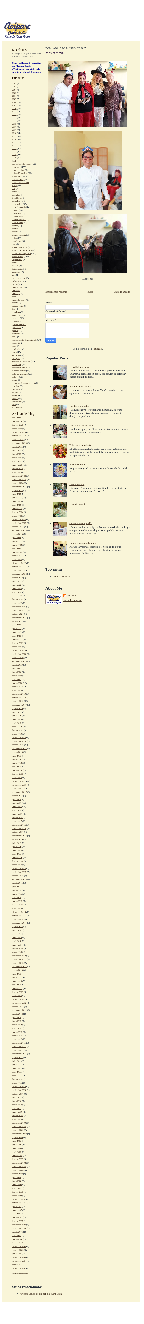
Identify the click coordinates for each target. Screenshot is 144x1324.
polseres (15, 321)
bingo (14, 191)
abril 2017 (16, 810)
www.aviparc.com (20, 1274)
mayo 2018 (17, 763)
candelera (16, 201)
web (14, 404)
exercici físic (17, 256)
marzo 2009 (17, 1155)
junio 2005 (16, 1253)
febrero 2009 (17, 1159)
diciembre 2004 (19, 1257)
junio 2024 (16, 497)
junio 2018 (16, 759)
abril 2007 (16, 1214)
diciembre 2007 (19, 1199)
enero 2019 (17, 734)
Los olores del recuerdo (81, 425)
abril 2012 (16, 1028)
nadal (14, 303)
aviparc (72, 595)
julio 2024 (16, 494)
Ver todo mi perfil (72, 600)
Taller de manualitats (80, 445)
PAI (13, 309)
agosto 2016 (17, 839)
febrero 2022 (17, 599)
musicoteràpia (18, 300)
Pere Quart (16, 315)
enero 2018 (17, 777)
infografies (16, 281)
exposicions (17, 259)
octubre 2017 (18, 788)
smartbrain (16, 364)
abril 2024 (16, 505)
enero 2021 (17, 646)
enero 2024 (17, 516)
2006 (14, 96)
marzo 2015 (17, 901)
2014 (14, 120)
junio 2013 (16, 977)
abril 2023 (16, 548)
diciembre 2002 (19, 1268)
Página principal (61, 576)
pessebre (15, 318)
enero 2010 (17, 1119)
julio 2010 (16, 1097)
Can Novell (17, 198)
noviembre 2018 (19, 741)
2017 (14, 130)
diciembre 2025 (19, 432)
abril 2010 (16, 1108)
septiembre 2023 (19, 530)
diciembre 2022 (19, 563)
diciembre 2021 (19, 606)
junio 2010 (16, 1101)
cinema (15, 210)
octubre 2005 (18, 1250)
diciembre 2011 (19, 1043)
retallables (16, 349)
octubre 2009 (18, 1130)
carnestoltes (17, 204)
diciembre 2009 (19, 1123)
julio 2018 (16, 756)
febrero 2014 (17, 948)
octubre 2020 (18, 657)
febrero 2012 (17, 1035)
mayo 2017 (17, 806)
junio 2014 (16, 934)
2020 (14, 139)
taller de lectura (19, 370)
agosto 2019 (17, 708)
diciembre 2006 (19, 1224)
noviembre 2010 (19, 1090)
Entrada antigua (122, 291)
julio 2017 (16, 799)
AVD (14, 185)
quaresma (16, 333)
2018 (14, 133)
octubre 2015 (18, 876)
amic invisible (18, 170)
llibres (15, 284)
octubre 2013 (18, 963)
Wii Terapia (17, 407)
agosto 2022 (17, 577)
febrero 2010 (17, 1115)
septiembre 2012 (19, 1010)
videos (15, 398)
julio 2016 (16, 843)
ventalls (15, 395)
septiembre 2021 (19, 617)
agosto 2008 (17, 1173)
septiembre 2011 (19, 1053)
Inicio (90, 291)
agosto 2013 (17, 970)
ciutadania (16, 213)
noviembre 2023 (19, 523)
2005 (14, 93)
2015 (14, 124)
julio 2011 (16, 1061)
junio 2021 (16, 628)
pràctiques (16, 327)
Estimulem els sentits (80, 386)
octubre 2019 (18, 701)
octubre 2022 (18, 570)
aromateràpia (17, 179)
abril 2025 (16, 461)
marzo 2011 (17, 1075)
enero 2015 (17, 908)
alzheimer (16, 167)
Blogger (98, 348)
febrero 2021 (17, 643)
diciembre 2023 (19, 519)
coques (15, 229)
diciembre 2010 (19, 1086)
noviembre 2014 (19, 915)
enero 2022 (17, 603)
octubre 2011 (17, 1050)
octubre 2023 (18, 526)
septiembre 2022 (19, 574)
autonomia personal (20, 182)
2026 (14, 157)
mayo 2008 (17, 1184)
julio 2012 (16, 1017)
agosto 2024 (17, 490)
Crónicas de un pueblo (80, 523)
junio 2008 (16, 1181)
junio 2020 (16, 672)
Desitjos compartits (79, 406)
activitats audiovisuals (21, 164)
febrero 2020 (17, 686)
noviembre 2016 (19, 828)
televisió (15, 386)
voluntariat (16, 401)
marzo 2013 (17, 988)
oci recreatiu (17, 306)
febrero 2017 (17, 817)
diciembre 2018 (19, 737)
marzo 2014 (17, 945)
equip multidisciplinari (22, 250)
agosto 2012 (17, 1014)
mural (14, 296)
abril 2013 (16, 984)
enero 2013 (17, 995)
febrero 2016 (17, 861)
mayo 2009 (17, 1148)
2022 (14, 145)
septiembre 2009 (19, 1133)
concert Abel (17, 216)
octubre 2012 (18, 1006)
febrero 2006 (17, 1243)
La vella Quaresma (79, 366)
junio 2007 (16, 1206)
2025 (14, 154)
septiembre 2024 (19, 486)
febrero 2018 (17, 774)
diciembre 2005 (19, 1246)
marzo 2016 (17, 857)
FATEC (15, 265)
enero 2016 (17, 864)
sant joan (16, 355)
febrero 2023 (17, 555)
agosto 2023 (17, 534)
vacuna (15, 392)
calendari (16, 195)
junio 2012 (16, 1021)
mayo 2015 (17, 894)
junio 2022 (16, 585)
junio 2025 (16, 454)
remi (14, 346)
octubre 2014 (18, 919)
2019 (14, 136)
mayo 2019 (17, 719)
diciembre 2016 (19, 825)
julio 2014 (16, 930)
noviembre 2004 (19, 1261)
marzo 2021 (17, 639)
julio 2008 (16, 1177)
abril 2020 (16, 679)
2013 (14, 117)
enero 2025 (17, 472)
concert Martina (19, 219)
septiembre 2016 (19, 835)
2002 (14, 83)
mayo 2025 (17, 457)
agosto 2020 (17, 665)
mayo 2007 (17, 1210)
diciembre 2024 (19, 476)
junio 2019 (16, 715)
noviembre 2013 (19, 959)
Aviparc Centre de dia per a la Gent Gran (41, 1293)
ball (13, 188)
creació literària (19, 235)
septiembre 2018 (19, 748)
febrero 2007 (17, 1221)
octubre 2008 (18, 1170)
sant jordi (16, 358)
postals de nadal (19, 324)
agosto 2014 (17, 926)
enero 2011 (17, 1083)
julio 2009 (16, 1141)
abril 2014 (16, 941)
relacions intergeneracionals (24, 340)
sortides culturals (19, 367)
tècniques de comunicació (23, 383)
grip (14, 275)
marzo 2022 (17, 596)
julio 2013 (16, 974)
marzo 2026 (17, 421)
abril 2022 (16, 592)
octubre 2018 (18, 744)
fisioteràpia (17, 269)
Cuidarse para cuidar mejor (83, 542)
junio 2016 (16, 846)
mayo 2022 (17, 588)
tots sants (16, 389)
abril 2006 (16, 1235)
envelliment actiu (19, 247)
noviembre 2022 (19, 567)
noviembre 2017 (19, 785)
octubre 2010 (18, 1094)
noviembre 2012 (19, 1003)
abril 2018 (16, 766)
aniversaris (16, 176)
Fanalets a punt (77, 503)
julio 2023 (16, 537)
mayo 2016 (17, 850)
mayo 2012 (17, 1024)
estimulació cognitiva (21, 253)
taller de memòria (20, 374)
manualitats (17, 287)
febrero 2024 (17, 512)
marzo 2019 (17, 726)
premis (15, 330)
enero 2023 (17, 559)
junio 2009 (16, 1144)
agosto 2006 (17, 1232)
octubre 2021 (18, 614)
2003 (14, 86)
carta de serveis (19, 207)
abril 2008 (16, 1188)
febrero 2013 (17, 992)
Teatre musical (76, 484)
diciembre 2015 (19, 868)
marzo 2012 (17, 1032)
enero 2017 (17, 821)
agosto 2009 (17, 1137)
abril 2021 (16, 636)
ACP (14, 161)
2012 (14, 114)
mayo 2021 (17, 632)
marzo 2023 (17, 552)
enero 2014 (17, 952)
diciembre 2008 (19, 1163)
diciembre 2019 (19, 694)
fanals (14, 262)
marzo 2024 (17, 508)
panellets (16, 312)
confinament (17, 222)
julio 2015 (16, 886)
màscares (16, 290)
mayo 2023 (17, 545)
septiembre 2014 (19, 923)
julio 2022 (16, 581)
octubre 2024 (18, 483)
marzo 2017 (17, 814)
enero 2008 (17, 1195)
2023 (14, 148)
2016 (14, 127)
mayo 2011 (17, 1068)
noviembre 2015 (19, 872)
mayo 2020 (17, 675)
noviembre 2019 (19, 697)
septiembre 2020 (19, 661)
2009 (14, 105)
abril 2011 (16, 1072)
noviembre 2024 (19, 479)
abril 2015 (16, 897)
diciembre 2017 (19, 781)
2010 (14, 108)
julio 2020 (16, 668)
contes (15, 225)
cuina (14, 238)
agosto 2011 (17, 1057)
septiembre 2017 (19, 792)
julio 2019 (16, 712)
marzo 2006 (17, 1239)
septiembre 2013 (19, 966)
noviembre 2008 (19, 1166)
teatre (14, 380)
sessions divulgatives (21, 361)
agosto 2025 (17, 447)
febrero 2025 (17, 468)
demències (16, 241)
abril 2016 (16, 854)
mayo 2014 (17, 937)
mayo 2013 (17, 981)
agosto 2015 (17, 883)
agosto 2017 (17, 795)
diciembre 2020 (19, 650)
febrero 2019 (17, 730)
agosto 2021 (17, 621)
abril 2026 (16, 417)
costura (15, 231)
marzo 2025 (17, 465)
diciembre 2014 (19, 912)
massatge (16, 293)
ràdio (14, 336)
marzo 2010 (17, 1112)
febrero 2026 (17, 425)
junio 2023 (16, 541)
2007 (14, 99)
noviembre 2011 (19, 1046)
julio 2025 (16, 450)
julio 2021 (16, 625)
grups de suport (19, 278)
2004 (14, 90)
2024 (14, 151)
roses (14, 352)
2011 (14, 111)
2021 (14, 142)
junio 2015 (16, 890)
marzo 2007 (17, 1217)
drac (14, 244)
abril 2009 (16, 1152)
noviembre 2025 (19, 435)
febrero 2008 (17, 1192)
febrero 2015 (17, 905)
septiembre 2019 (19, 705)
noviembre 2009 (19, 1126)
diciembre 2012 (19, 999)
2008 (14, 102)
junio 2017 (16, 803)
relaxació (16, 343)
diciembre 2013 (19, 955)
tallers (14, 377)
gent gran (16, 272)
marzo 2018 (17, 770)
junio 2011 (16, 1064)
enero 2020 (17, 690)
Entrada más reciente (56, 291)
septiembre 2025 (19, 443)
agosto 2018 (17, 752)
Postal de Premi (77, 464)
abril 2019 (16, 723)
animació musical (20, 173)
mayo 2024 (17, 501)
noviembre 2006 (19, 1228)
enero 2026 (17, 428)
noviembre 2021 (19, 610)
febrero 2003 (17, 1264)
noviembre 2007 (19, 1202)
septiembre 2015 (19, 879)
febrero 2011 (17, 1079)
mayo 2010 (17, 1104)
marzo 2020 (17, 683)
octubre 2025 (18, 439)
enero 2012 (17, 1039)
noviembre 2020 (19, 654)
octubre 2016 (18, 832)
